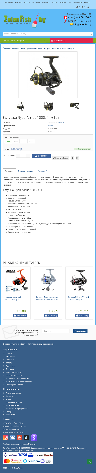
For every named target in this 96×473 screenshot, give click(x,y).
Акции (7, 399)
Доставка (46, 2)
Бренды (87, 2)
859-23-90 (79, 17)
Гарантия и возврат (12, 375)
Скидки (54, 2)
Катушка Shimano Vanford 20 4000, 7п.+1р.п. (78, 298)
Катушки (15, 48)
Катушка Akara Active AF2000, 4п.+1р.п (13, 298)
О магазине (8, 2)
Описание (9, 171)
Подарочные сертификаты (15, 409)
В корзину (41, 156)
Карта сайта (9, 415)
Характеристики (26, 171)
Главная (6, 48)
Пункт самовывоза (75, 2)
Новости (8, 396)
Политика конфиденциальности (41, 344)
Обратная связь (11, 405)
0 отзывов (61, 122)
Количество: (9, 156)
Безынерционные (28, 48)
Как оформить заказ (13, 385)
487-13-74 (79, 20)
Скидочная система (12, 402)
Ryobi (40, 48)
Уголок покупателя (12, 393)
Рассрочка (36, 2)
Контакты (18, 2)
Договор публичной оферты (14, 344)
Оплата (27, 2)
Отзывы (63, 2)
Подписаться (80, 331)
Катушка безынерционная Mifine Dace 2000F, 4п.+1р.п (47, 298)
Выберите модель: (12, 137)
